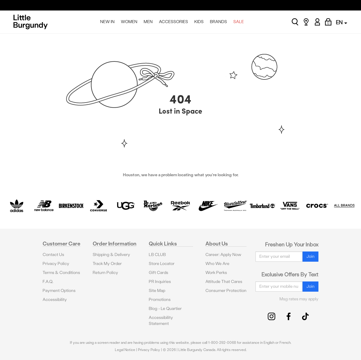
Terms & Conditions (61, 272)
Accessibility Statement (161, 320)
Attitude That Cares (223, 281)
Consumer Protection (225, 290)
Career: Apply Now (223, 254)
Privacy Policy (56, 263)
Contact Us (53, 254)
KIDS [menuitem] (199, 21)
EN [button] (341, 22)
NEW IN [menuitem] (107, 21)
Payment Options (59, 290)
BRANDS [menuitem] (218, 21)
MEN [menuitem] (148, 21)
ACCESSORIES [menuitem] (173, 21)
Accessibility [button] (55, 299)
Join (310, 256)
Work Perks (216, 272)
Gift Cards (158, 272)
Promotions (160, 299)
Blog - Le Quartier (165, 308)
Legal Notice (125, 350)
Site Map (157, 290)
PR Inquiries (160, 281)
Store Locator (162, 263)
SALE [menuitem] (238, 21)
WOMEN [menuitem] (129, 21)
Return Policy (105, 272)
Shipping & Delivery (111, 254)
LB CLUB (157, 254)
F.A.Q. (48, 281)
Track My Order (107, 263)
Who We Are (217, 263)
